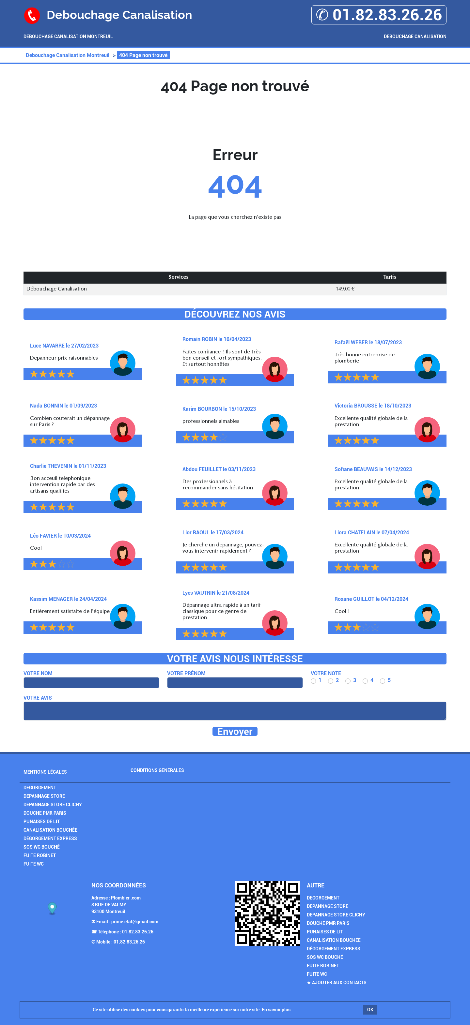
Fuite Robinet (40, 855)
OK (370, 1009)
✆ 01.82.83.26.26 (379, 15)
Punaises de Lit (42, 821)
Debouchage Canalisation (415, 36)
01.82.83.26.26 (137, 931)
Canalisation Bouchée (50, 830)
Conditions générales (157, 770)
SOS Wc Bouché (42, 847)
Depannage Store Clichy (53, 804)
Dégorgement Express (50, 838)
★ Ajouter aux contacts (337, 982)
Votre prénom (186, 673)
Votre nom (38, 673)
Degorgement (40, 787)
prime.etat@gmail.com (134, 921)
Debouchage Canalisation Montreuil (68, 36)
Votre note (326, 673)
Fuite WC (34, 864)
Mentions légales (45, 772)
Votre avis (38, 698)
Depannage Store (44, 796)
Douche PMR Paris (45, 813)
